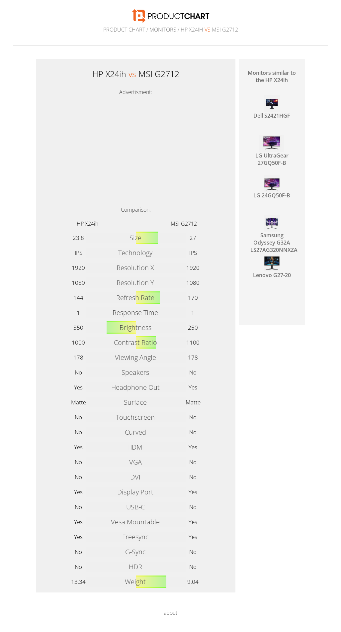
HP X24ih (87, 223)
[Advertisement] (136, 145)
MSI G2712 (184, 223)
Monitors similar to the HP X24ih (272, 76)
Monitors (162, 29)
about (170, 612)
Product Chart (124, 29)
